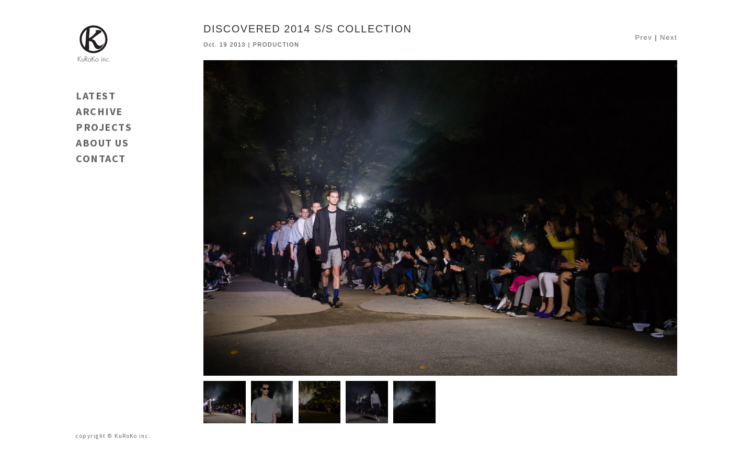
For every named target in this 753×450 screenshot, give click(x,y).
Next (668, 37)
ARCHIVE (99, 111)
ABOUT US (102, 142)
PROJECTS (104, 126)
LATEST (96, 95)
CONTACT (101, 158)
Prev (643, 37)
